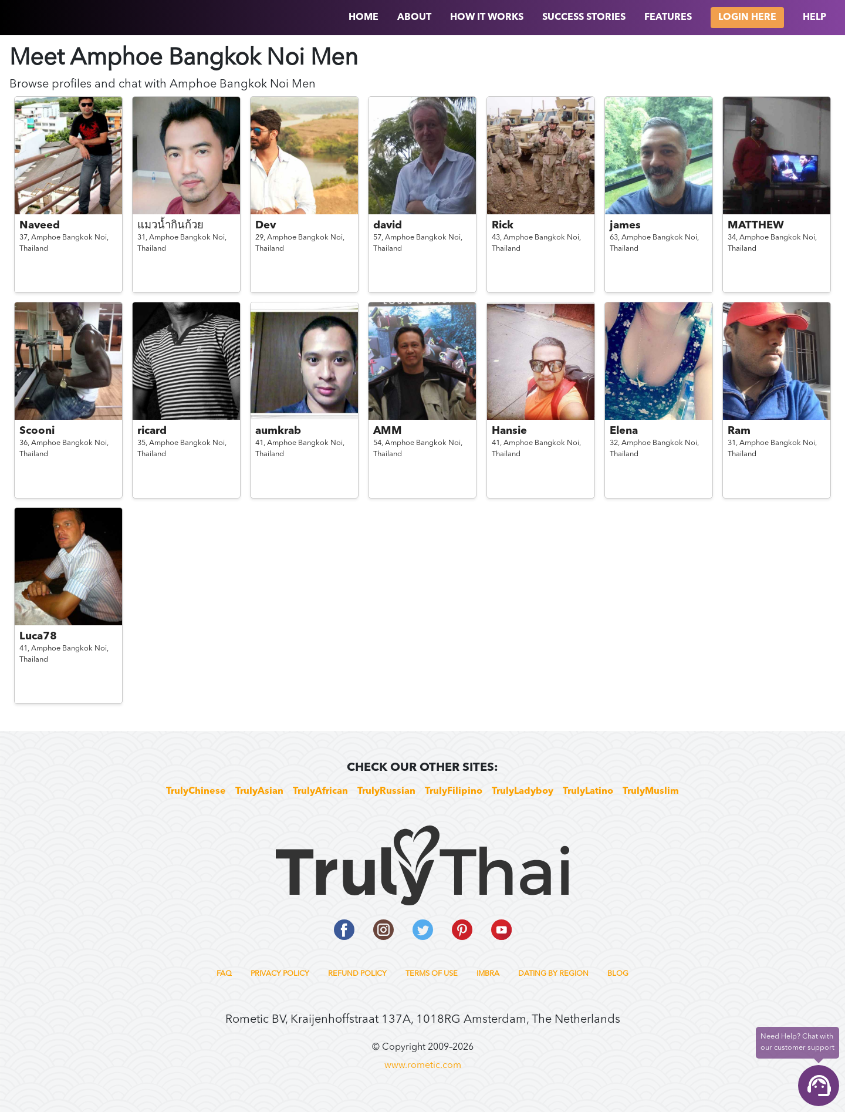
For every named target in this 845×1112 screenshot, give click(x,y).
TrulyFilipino (453, 791)
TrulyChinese (196, 791)
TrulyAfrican (320, 791)
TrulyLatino (588, 791)
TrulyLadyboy (522, 791)
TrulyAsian (259, 791)
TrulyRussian (386, 791)
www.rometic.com (422, 1065)
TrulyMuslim (651, 791)
